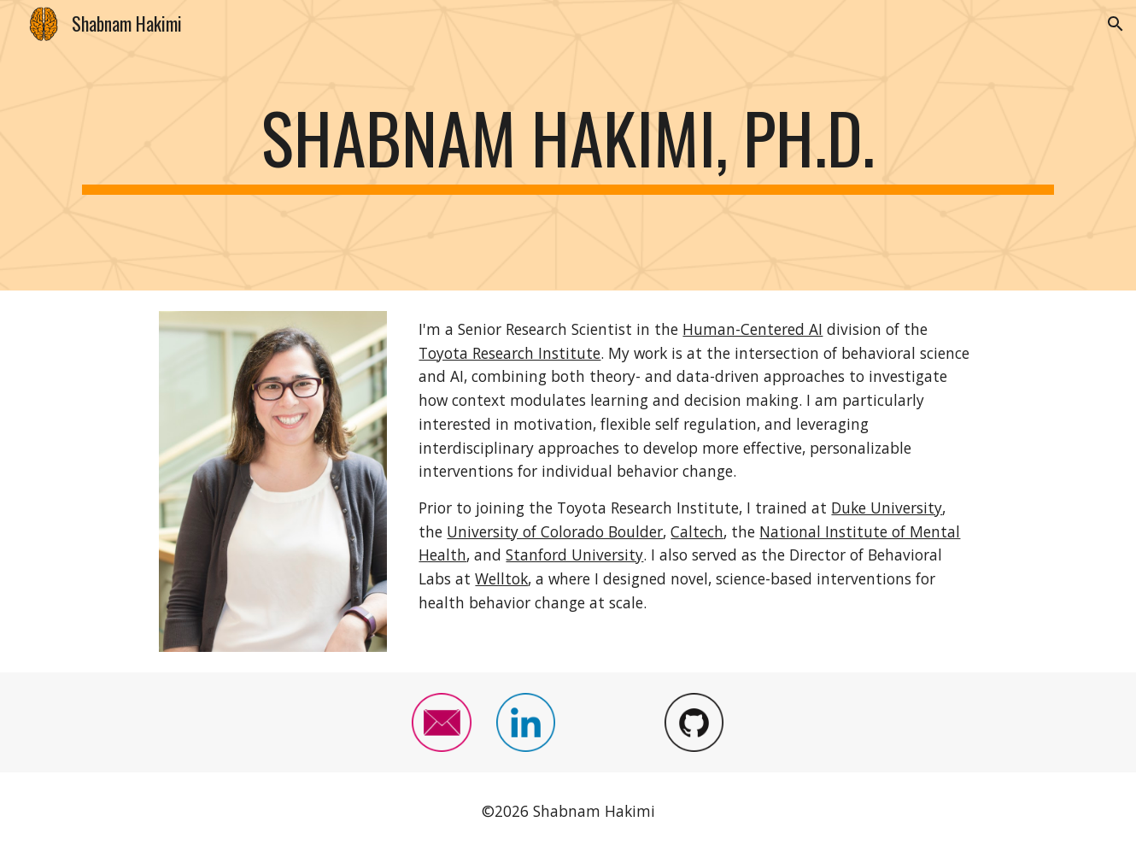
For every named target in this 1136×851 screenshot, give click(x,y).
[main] (568, 145)
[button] (1115, 23)
